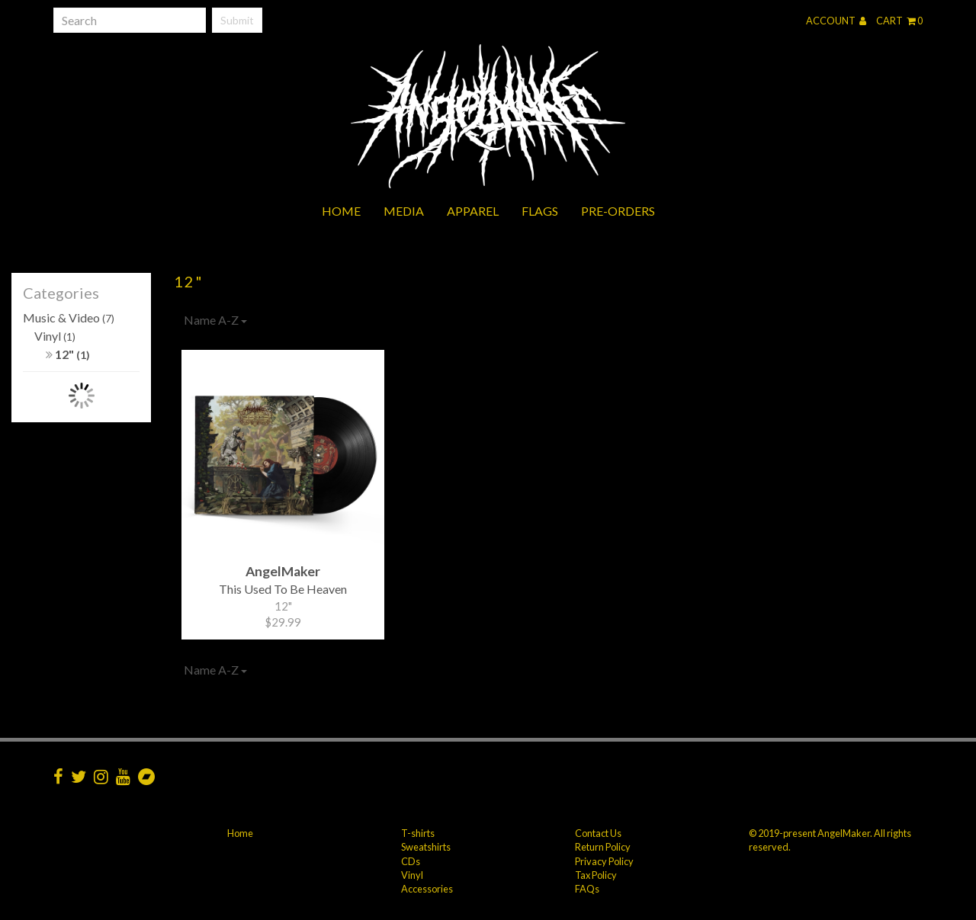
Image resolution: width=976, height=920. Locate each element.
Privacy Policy (604, 861)
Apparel (473, 211)
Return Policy (603, 847)
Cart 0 (899, 20)
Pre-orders (618, 211)
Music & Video (68, 317)
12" (68, 354)
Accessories (427, 889)
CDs (410, 861)
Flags (540, 211)
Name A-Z (215, 320)
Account (836, 20)
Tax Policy (596, 875)
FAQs (587, 889)
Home (341, 211)
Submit (237, 20)
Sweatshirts (426, 847)
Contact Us (598, 833)
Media (404, 211)
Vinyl (54, 336)
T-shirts (418, 833)
